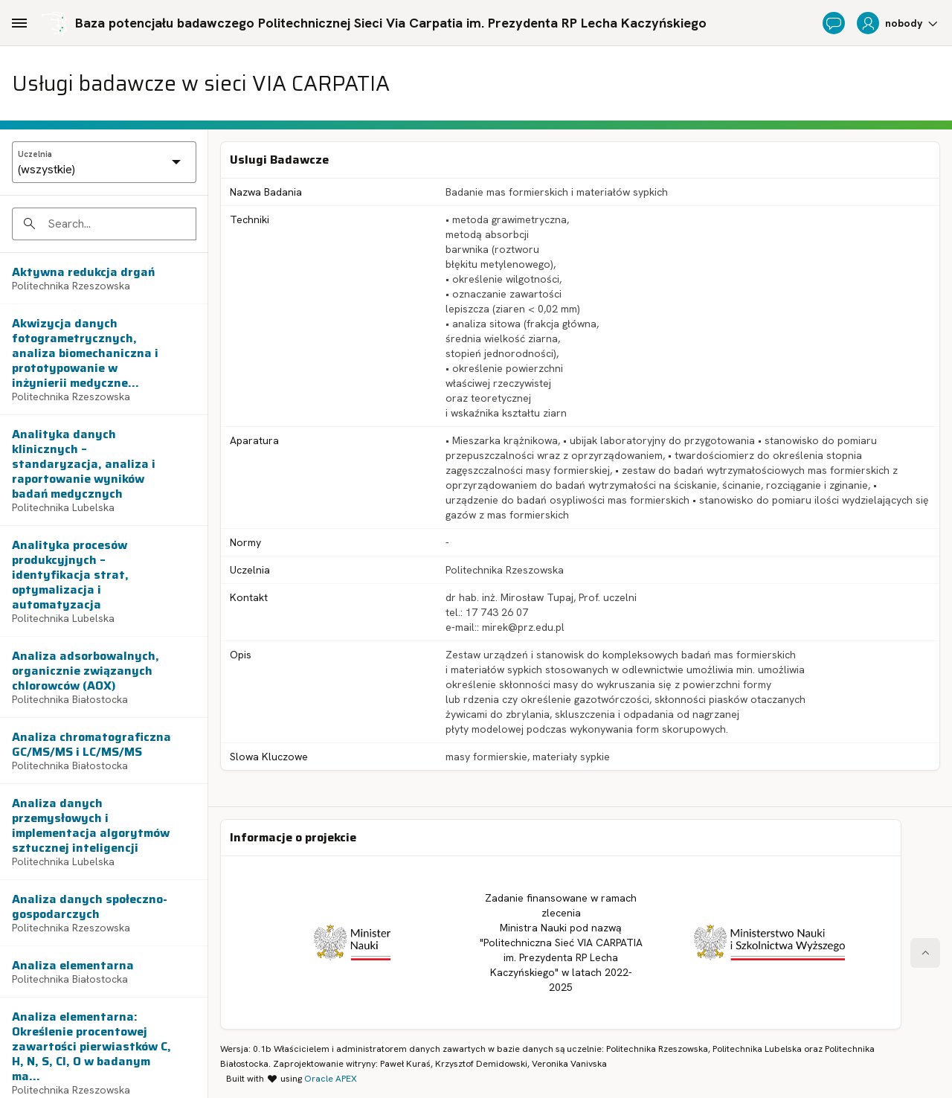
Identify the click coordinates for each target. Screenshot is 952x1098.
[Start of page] (925, 953)
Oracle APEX (330, 1079)
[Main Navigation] (19, 23)
